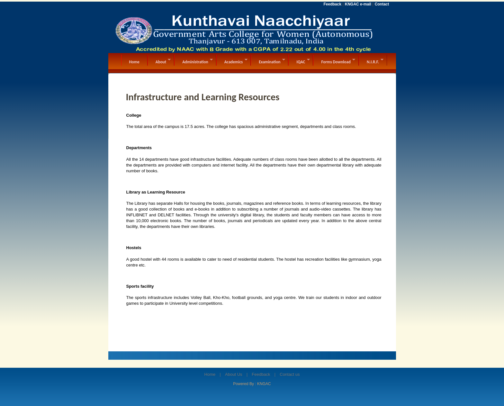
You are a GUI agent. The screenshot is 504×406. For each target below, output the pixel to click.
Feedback (261, 374)
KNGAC (264, 384)
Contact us (290, 374)
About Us (233, 374)
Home (210, 374)
